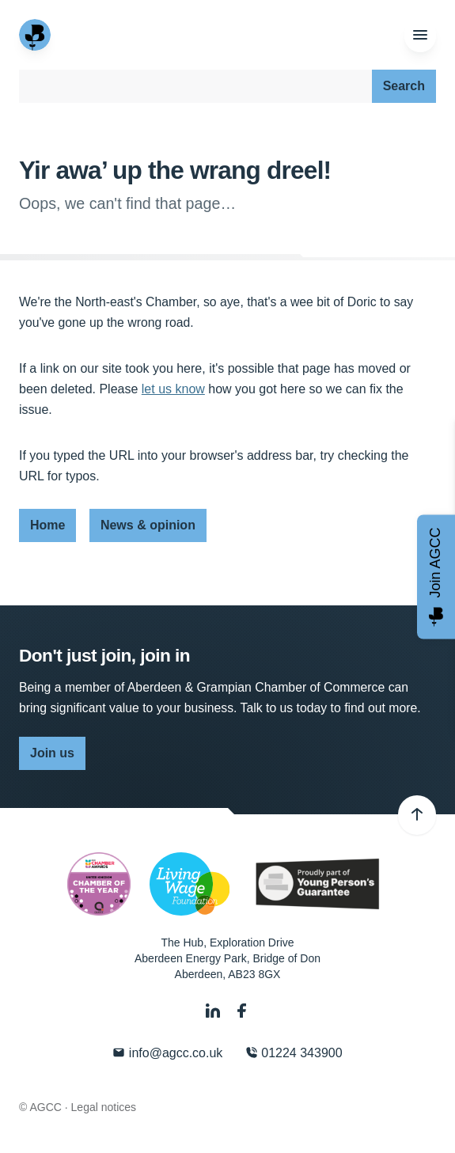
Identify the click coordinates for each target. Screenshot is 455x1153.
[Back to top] (417, 815)
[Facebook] (242, 1011)
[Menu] (420, 35)
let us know (173, 389)
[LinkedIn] (214, 1011)
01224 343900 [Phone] (294, 1053)
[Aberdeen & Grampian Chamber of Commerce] (36, 35)
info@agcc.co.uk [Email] (167, 1053)
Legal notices (104, 1107)
